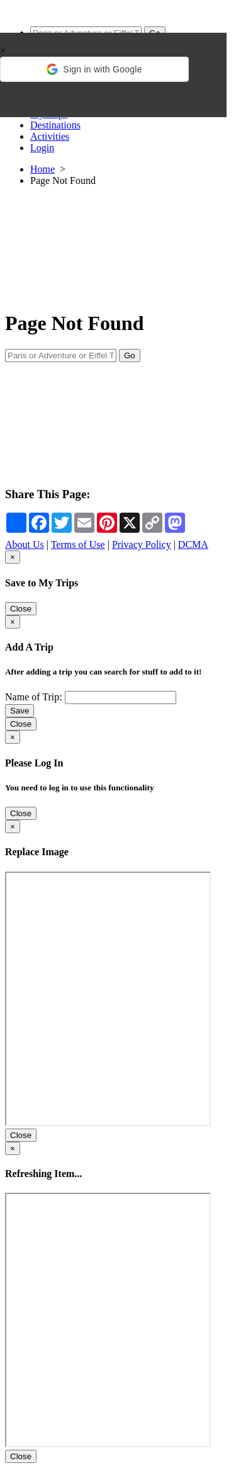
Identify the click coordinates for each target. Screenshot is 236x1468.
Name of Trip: (33, 696)
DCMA (193, 544)
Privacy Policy (141, 544)
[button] (94, 69)
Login (42, 147)
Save (19, 710)
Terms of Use (78, 544)
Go (129, 355)
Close (20, 608)
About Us (24, 544)
